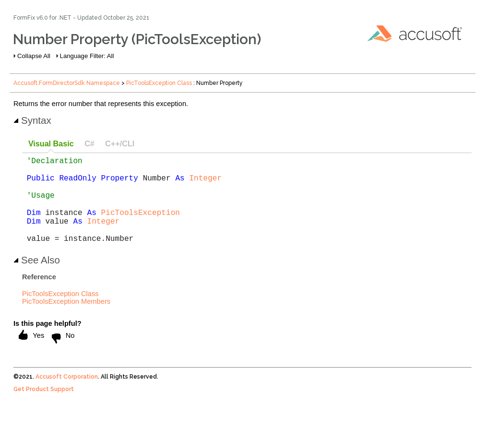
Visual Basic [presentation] (51, 143)
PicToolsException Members (66, 320)
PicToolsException (140, 225)
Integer (205, 183)
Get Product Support (43, 408)
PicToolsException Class (159, 83)
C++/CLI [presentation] (119, 143)
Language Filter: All (87, 56)
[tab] (51, 144)
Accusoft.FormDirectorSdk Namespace (66, 83)
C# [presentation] (89, 143)
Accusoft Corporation (66, 396)
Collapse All (33, 56)
